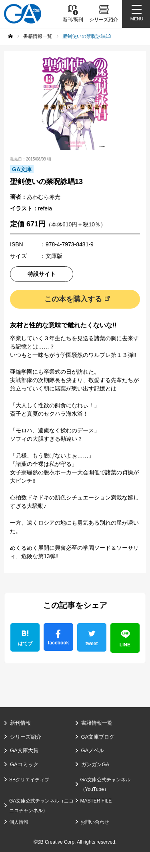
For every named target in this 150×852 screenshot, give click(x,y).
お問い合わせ (94, 822)
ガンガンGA (95, 764)
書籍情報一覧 (96, 723)
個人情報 (18, 822)
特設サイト (42, 274)
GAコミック (24, 764)
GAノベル (92, 750)
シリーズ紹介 (25, 737)
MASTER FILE (96, 801)
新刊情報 (20, 723)
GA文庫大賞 (24, 750)
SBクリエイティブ (29, 780)
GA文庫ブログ (98, 737)
